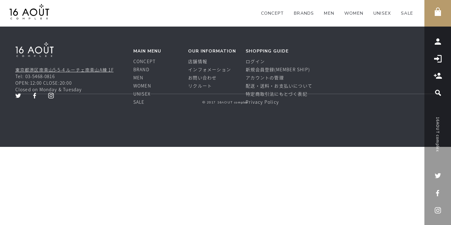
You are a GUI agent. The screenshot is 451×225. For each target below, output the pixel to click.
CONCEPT (272, 13)
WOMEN (353, 13)
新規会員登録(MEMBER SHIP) (278, 69)
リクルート (200, 85)
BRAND (141, 69)
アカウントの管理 (265, 77)
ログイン (255, 61)
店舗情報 (197, 61)
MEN (329, 13)
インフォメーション (209, 69)
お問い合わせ (202, 77)
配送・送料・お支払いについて (279, 85)
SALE (407, 13)
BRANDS (304, 13)
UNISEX (382, 13)
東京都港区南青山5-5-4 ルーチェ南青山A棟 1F (64, 70)
